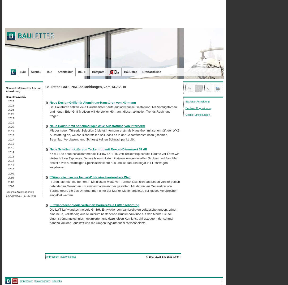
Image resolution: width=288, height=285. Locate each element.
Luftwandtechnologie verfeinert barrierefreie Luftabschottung (94, 205)
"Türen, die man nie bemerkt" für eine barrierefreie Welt (90, 177)
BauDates (130, 72)
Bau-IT (82, 72)
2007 (11, 182)
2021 (11, 122)
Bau (23, 72)
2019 (11, 131)
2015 (11, 148)
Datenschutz (68, 256)
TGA (49, 72)
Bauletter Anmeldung (197, 101)
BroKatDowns (151, 72)
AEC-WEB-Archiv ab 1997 (21, 196)
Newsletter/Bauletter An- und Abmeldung (24, 90)
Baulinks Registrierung (198, 108)
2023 (11, 114)
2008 (11, 177)
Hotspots (98, 72)
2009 (11, 173)
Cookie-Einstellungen (197, 114)
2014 (11, 152)
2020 (11, 126)
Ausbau (36, 72)
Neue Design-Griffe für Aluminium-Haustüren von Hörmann (93, 102)
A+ (189, 88)
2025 (11, 105)
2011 (11, 165)
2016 (11, 143)
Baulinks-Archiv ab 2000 (20, 192)
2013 (11, 156)
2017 (11, 139)
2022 (11, 118)
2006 (11, 186)
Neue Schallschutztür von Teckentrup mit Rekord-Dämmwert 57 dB (98, 149)
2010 (11, 169)
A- (208, 88)
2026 (11, 101)
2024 (11, 109)
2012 (11, 160)
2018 (11, 135)
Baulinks (57, 281)
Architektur (65, 72)
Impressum (52, 256)
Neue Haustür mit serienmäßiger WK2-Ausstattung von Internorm (97, 126)
